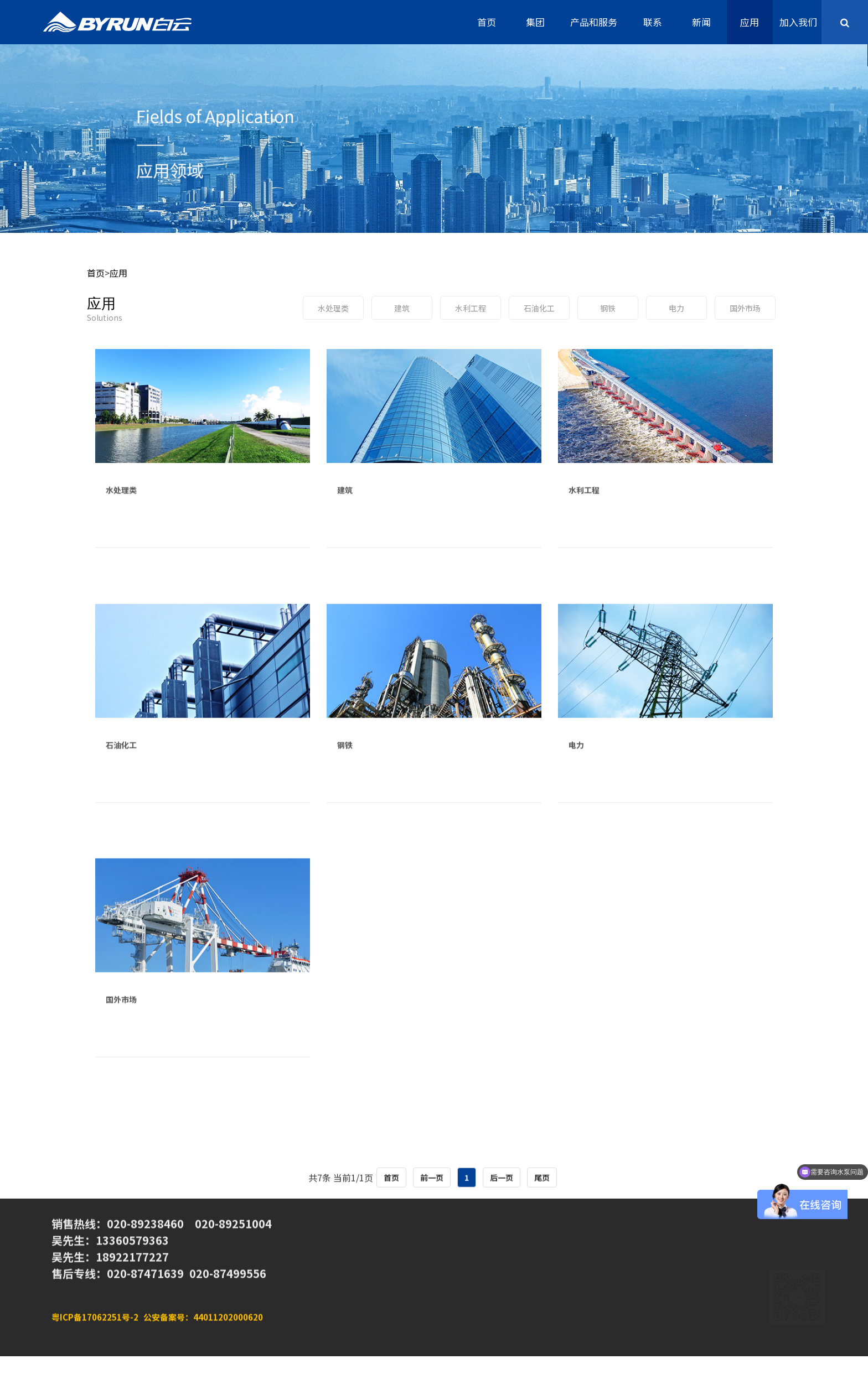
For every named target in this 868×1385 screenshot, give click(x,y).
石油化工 (539, 308)
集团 (535, 22)
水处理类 (333, 308)
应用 (749, 22)
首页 (486, 22)
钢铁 (608, 308)
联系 (652, 22)
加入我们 (798, 22)
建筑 (402, 308)
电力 (676, 308)
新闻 (701, 22)
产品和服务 (593, 22)
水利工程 (470, 308)
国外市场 (745, 308)
